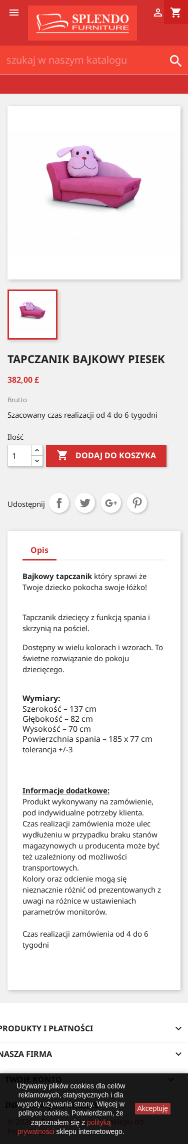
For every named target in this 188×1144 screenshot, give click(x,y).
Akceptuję (153, 1108)
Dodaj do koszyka (106, 455)
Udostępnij (59, 503)
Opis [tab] (39, 549)
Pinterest (137, 503)
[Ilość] (20, 456)
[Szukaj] (94, 60)
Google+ (111, 503)
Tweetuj (85, 503)
